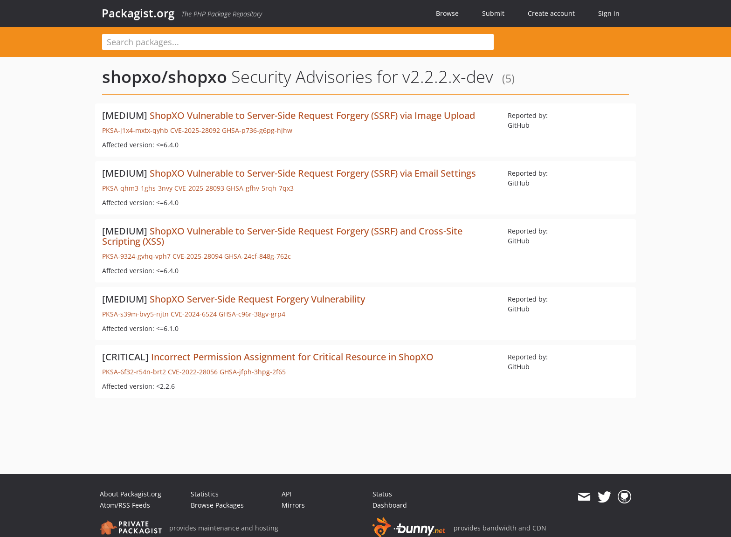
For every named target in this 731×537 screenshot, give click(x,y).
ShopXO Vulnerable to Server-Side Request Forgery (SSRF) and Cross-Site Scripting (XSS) (282, 236)
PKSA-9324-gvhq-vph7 (136, 256)
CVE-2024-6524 (194, 314)
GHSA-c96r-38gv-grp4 (252, 314)
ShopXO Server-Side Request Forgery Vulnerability (257, 299)
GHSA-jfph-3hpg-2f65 (253, 371)
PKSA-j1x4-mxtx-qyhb (135, 130)
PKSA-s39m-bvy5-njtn (135, 314)
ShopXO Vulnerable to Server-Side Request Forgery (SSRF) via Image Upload (312, 115)
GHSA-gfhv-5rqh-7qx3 (260, 188)
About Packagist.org (130, 493)
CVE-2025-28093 (199, 188)
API (286, 493)
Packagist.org (138, 13)
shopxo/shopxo (164, 76)
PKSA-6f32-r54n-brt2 (134, 371)
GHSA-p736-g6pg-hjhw (257, 130)
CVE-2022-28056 (193, 371)
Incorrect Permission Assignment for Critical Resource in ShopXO (292, 357)
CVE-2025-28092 (195, 130)
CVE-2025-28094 (197, 256)
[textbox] (298, 42)
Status (382, 493)
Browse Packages (217, 505)
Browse (447, 13)
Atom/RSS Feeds (125, 505)
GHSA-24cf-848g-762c (257, 256)
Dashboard (389, 505)
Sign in (609, 13)
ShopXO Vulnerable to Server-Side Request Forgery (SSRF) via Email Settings (313, 173)
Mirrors (293, 505)
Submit (493, 13)
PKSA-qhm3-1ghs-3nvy (137, 188)
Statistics (205, 493)
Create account (551, 13)
